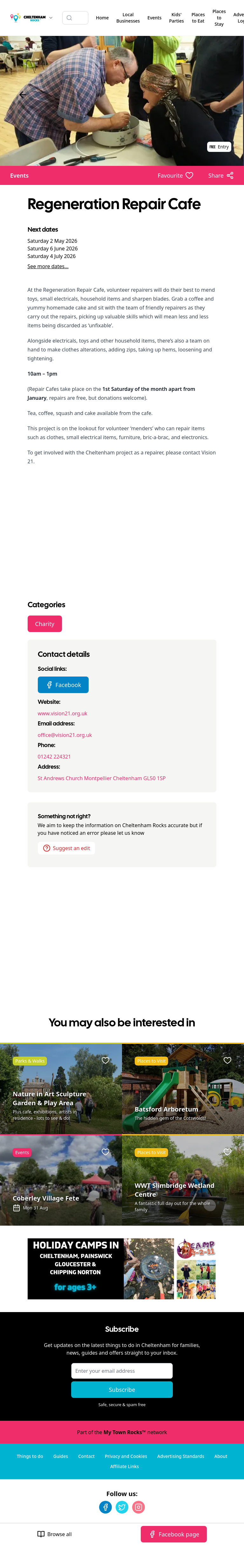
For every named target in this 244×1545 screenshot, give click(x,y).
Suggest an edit (66, 848)
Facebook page (173, 1534)
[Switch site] (51, 18)
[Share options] (221, 175)
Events (19, 175)
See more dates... (48, 266)
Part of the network (122, 1432)
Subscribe (122, 1389)
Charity (44, 624)
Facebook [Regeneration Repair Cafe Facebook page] (63, 685)
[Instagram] (138, 1507)
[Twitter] (122, 1507)
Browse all (54, 1534)
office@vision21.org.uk (65, 735)
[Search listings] (75, 17)
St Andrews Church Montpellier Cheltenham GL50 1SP (102, 778)
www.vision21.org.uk (62, 713)
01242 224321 (54, 756)
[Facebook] (105, 1507)
